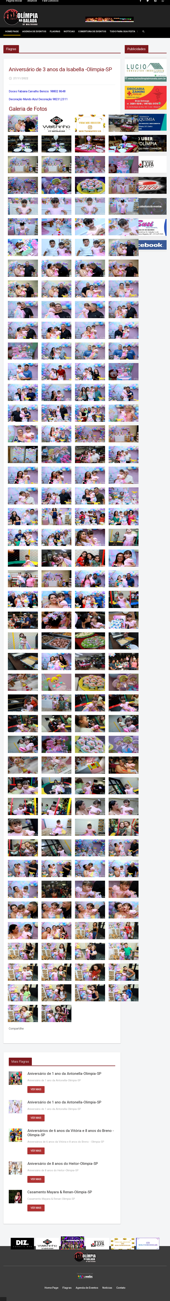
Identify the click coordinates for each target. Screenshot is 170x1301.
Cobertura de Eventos (92, 31)
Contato (120, 1287)
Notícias (69, 31)
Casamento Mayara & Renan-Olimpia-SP (59, 1192)
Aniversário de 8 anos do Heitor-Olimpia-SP (62, 1163)
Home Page (12, 31)
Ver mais (36, 1089)
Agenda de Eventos (34, 31)
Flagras (55, 31)
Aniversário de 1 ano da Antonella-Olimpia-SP (64, 1073)
